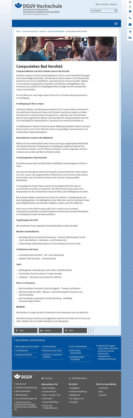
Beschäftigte (49, 388)
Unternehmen (49, 392)
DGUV (98, 4)
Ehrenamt (47, 399)
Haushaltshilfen (50, 402)
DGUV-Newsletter (78, 347)
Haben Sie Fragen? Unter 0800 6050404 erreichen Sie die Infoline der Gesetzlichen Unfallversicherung (108, 352)
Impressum (21, 384)
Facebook (103, 388)
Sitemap (113, 4)
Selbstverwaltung (78, 392)
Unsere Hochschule (29, 31)
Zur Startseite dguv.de (26, 399)
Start (18, 31)
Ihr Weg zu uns (77, 399)
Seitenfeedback (79, 378)
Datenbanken (49, 347)
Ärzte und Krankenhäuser (50, 407)
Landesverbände (24, 355)
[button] (25, 330)
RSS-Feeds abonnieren (75, 352)
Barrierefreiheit (23, 391)
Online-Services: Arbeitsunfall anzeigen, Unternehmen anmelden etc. (25, 406)
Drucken (48, 378)
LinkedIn (103, 395)
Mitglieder (75, 395)
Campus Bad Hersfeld (56, 31)
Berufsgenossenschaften (26, 347)
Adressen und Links (52, 351)
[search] (104, 11)
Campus (42, 31)
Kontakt (105, 4)
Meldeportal (22, 395)
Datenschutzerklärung (26, 388)
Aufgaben (75, 388)
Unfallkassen (22, 351)
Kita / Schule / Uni (51, 395)
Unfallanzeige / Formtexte (77, 358)
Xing (101, 392)
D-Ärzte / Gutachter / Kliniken (53, 356)
